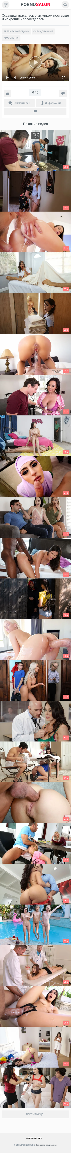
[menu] (5, 4)
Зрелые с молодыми (16, 31)
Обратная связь (34, 1138)
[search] (65, 4)
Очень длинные (43, 31)
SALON (36, 4)
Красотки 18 (11, 38)
